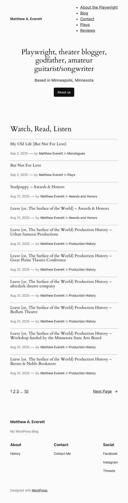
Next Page (105, 391)
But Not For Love (25, 165)
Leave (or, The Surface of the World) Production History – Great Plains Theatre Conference (61, 258)
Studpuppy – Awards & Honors (37, 187)
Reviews (87, 30)
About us (64, 92)
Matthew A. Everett (26, 19)
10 (26, 391)
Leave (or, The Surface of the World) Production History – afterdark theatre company (61, 284)
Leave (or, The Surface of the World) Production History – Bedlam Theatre (61, 310)
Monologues (76, 153)
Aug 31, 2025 (20, 196)
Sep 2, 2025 (19, 153)
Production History (82, 243)
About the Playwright (99, 7)
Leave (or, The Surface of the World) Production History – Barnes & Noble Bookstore (61, 361)
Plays (85, 24)
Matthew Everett (51, 153)
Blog (84, 13)
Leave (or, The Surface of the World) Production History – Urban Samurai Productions (61, 232)
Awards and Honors (83, 196)
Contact (87, 19)
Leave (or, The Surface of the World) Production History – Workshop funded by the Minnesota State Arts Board (61, 335)
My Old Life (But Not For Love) (38, 144)
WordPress (39, 490)
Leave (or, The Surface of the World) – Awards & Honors (59, 208)
